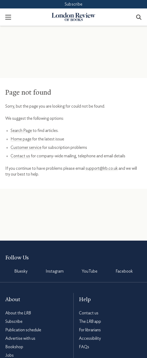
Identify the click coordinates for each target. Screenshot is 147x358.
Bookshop (14, 347)
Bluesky (20, 271)
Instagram (55, 271)
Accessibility (90, 338)
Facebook (124, 271)
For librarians (90, 330)
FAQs (84, 347)
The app (90, 321)
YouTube (89, 271)
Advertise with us (20, 338)
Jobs (9, 355)
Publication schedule (23, 330)
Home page (21, 139)
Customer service (26, 147)
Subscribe (73, 4)
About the (18, 313)
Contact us (20, 156)
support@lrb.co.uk (102, 168)
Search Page (21, 130)
